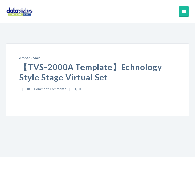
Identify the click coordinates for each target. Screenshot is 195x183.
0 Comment (40, 89)
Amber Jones (30, 58)
